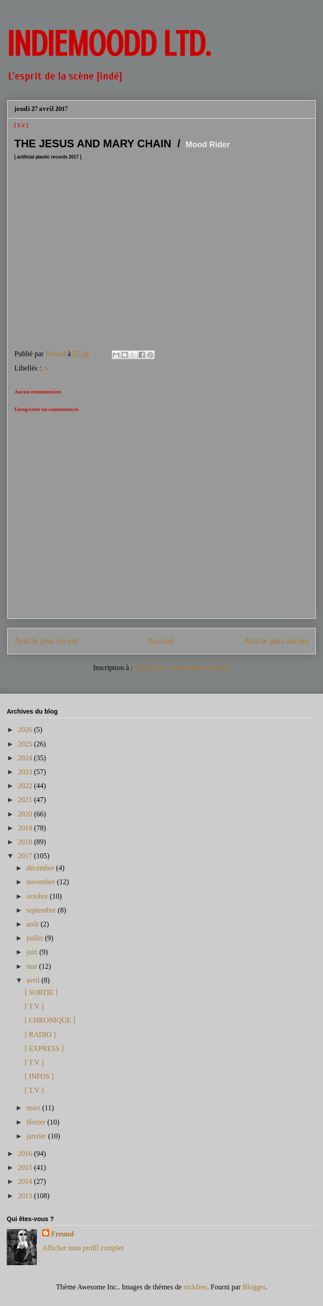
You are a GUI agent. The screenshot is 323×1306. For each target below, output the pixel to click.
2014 (26, 1181)
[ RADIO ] (40, 1034)
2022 (26, 786)
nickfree (195, 1287)
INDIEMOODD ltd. (108, 44)
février (37, 1122)
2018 (26, 842)
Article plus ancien (276, 640)
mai (32, 966)
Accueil (161, 640)
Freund (62, 1234)
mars (34, 1108)
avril (33, 980)
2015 (26, 1167)
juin (32, 952)
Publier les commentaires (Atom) (182, 667)
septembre (42, 910)
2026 (26, 729)
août (33, 924)
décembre (41, 868)
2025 (26, 744)
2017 (26, 856)
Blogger (254, 1287)
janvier (37, 1136)
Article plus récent (46, 640)
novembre (41, 882)
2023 (26, 772)
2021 (26, 799)
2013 (26, 1196)
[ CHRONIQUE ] (50, 1020)
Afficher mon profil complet (82, 1248)
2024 (26, 758)
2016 (26, 1153)
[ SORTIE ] (41, 992)
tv (45, 368)
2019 (26, 828)
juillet (35, 938)
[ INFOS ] (39, 1076)
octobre (38, 896)
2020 (26, 814)
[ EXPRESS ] (44, 1048)
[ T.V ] (34, 1006)
